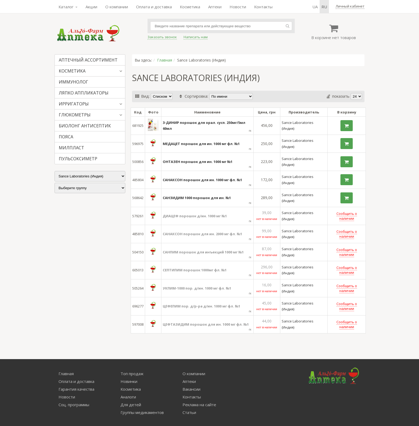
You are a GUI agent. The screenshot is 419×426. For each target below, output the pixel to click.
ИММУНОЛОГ (73, 82)
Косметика (190, 6)
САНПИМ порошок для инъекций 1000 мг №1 (203, 252)
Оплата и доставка (154, 6)
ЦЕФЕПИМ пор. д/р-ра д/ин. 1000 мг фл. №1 (201, 306)
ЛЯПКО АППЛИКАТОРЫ (83, 93)
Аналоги (128, 397)
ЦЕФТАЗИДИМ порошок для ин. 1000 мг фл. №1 (206, 324)
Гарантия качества (76, 389)
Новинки (129, 381)
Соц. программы (74, 404)
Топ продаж (132, 373)
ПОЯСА (66, 137)
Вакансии (191, 389)
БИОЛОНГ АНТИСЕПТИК (85, 126)
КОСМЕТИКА (72, 71)
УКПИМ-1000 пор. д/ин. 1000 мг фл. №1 (197, 288)
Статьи (189, 412)
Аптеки (215, 6)
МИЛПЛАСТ (71, 148)
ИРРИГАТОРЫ (74, 104)
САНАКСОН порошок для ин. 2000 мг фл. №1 (202, 233)
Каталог (68, 6)
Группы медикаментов (142, 412)
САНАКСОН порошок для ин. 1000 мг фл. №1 (202, 179)
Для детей (131, 404)
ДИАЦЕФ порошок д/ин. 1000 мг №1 (195, 216)
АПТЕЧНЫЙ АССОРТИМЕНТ (88, 60)
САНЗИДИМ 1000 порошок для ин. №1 (197, 197)
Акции (91, 6)
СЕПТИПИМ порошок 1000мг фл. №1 (195, 270)
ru (324, 6)
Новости (238, 6)
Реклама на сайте (199, 404)
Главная (164, 60)
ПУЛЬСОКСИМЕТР (78, 159)
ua (315, 6)
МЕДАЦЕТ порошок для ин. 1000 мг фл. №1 (201, 143)
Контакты (263, 6)
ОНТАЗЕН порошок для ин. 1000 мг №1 (197, 161)
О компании (116, 6)
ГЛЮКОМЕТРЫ (75, 115)
